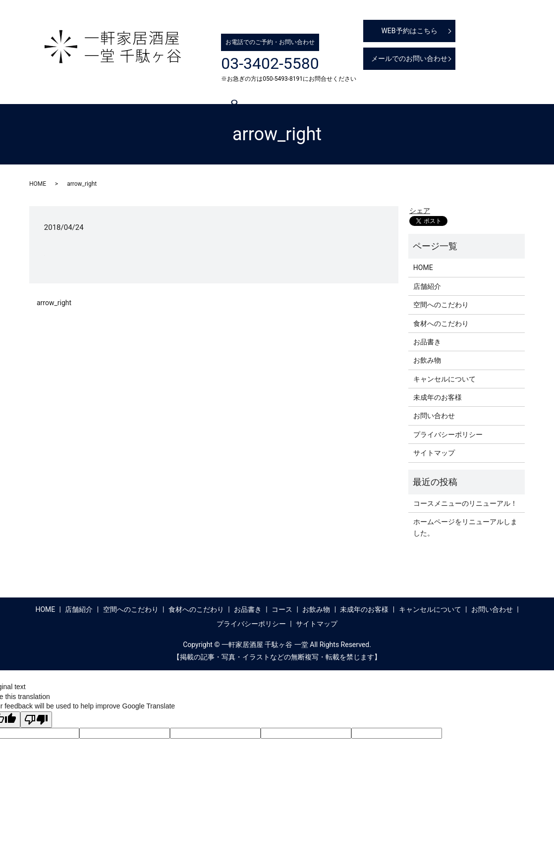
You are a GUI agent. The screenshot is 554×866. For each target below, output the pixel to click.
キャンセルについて (486, 91)
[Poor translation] (36, 719)
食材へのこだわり (233, 91)
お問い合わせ (434, 416)
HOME (71, 91)
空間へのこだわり (164, 91)
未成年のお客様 (417, 91)
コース (327, 91)
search (68, 108)
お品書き (289, 91)
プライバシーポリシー (448, 434)
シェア (419, 211)
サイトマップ (434, 453)
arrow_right (54, 303)
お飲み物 (365, 91)
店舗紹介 (108, 91)
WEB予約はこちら (409, 31)
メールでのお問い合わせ (409, 58)
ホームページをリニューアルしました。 (465, 527)
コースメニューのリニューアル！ (465, 503)
